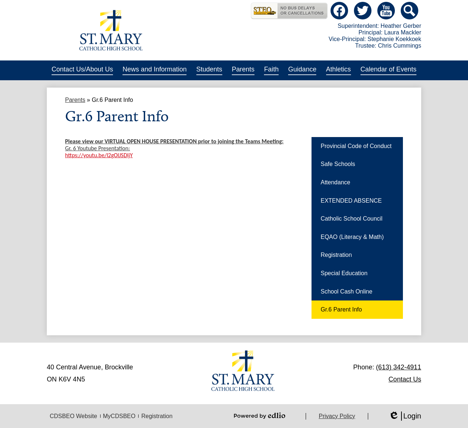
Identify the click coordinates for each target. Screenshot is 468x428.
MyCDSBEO (119, 416)
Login (405, 416)
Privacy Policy (337, 416)
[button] (82, 70)
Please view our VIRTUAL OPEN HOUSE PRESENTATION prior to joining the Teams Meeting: (174, 141)
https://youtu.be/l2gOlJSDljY (99, 155)
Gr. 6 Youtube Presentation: (97, 148)
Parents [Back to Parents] (75, 100)
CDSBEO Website (73, 416)
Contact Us (405, 379)
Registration (156, 416)
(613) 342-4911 (398, 367)
